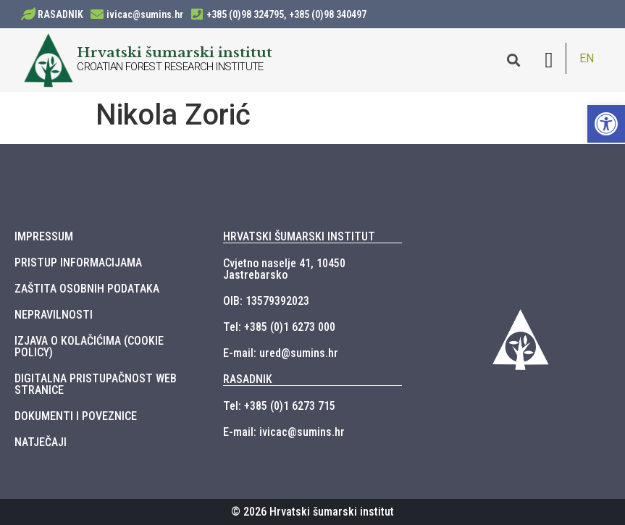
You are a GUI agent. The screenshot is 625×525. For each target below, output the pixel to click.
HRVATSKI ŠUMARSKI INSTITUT (299, 236)
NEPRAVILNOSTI (53, 315)
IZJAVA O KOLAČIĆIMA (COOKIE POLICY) (89, 346)
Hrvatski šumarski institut (174, 52)
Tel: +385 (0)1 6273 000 (279, 327)
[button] (549, 59)
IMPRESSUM (43, 236)
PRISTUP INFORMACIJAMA (78, 262)
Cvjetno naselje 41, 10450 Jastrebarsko (284, 269)
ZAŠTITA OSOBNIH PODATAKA (86, 288)
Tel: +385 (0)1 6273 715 (279, 406)
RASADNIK (60, 14)
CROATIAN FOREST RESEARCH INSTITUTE (170, 66)
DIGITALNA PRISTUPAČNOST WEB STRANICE (95, 384)
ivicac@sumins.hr (144, 14)
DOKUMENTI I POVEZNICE (75, 416)
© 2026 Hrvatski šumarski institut (312, 511)
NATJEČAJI (40, 442)
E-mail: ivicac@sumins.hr (284, 432)
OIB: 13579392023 (266, 301)
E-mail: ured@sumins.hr (280, 353)
